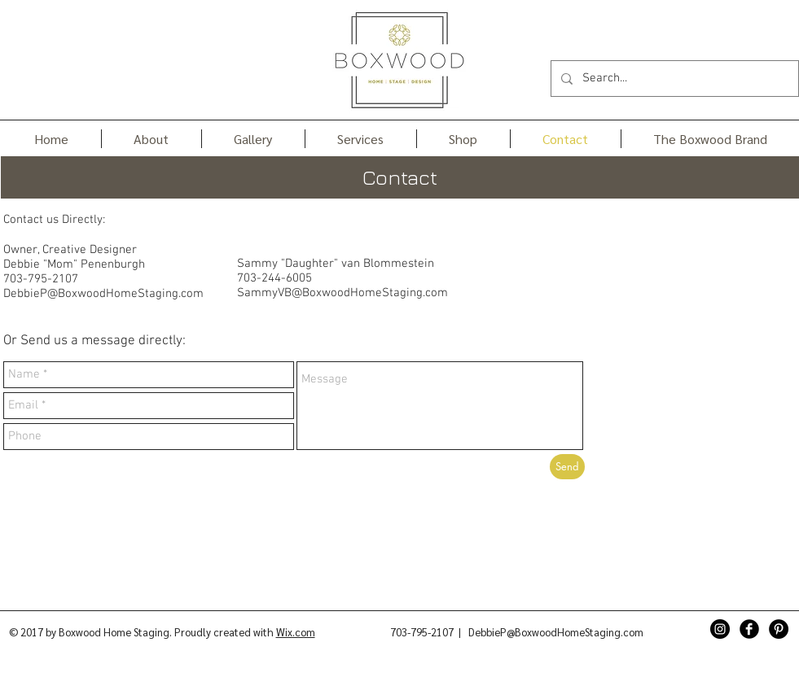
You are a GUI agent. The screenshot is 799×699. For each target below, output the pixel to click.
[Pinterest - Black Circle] (778, 629)
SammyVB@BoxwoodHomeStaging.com (342, 293)
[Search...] (673, 78)
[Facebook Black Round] (749, 629)
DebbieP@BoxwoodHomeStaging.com (103, 293)
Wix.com (295, 632)
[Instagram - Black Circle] (720, 629)
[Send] (567, 466)
